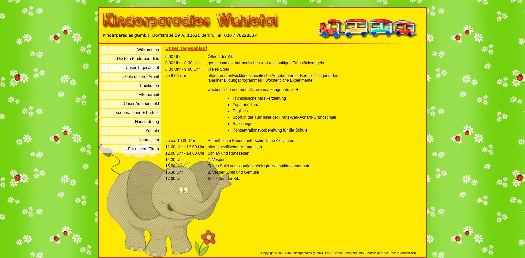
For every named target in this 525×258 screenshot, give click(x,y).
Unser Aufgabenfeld (141, 103)
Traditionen (149, 85)
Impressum (149, 140)
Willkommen (148, 49)
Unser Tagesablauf (142, 67)
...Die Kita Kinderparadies (136, 58)
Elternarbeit (149, 94)
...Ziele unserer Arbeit (140, 76)
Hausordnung (147, 121)
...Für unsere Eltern (142, 149)
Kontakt (152, 130)
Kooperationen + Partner (137, 112)
